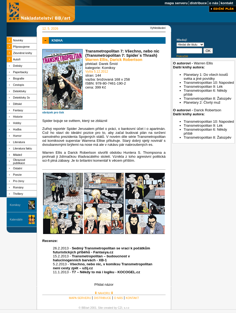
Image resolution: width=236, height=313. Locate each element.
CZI (120, 307)
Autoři (16, 59)
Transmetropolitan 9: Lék (203, 87)
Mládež (17, 154)
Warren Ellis (96, 60)
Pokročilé (182, 56)
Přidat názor (103, 284)
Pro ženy (18, 181)
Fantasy (18, 110)
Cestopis (18, 84)
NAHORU (104, 293)
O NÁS (118, 297)
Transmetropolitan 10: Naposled (209, 83)
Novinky (18, 40)
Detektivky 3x (21, 97)
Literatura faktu (22, 148)
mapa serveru (176, 3)
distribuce (198, 3)
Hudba (17, 129)
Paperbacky (20, 72)
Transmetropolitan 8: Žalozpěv (207, 98)
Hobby (17, 123)
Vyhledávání (158, 27)
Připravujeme (21, 46)
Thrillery (18, 193)
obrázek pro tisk (53, 112)
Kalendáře (16, 219)
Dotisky (17, 65)
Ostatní (17, 168)
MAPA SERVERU (80, 297)
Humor (17, 135)
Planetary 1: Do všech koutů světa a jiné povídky (206, 77)
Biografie (18, 78)
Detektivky (19, 91)
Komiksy (15, 204)
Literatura (19, 142)
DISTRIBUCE (102, 297)
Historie (18, 116)
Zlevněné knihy (22, 53)
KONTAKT (132, 297)
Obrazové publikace (19, 161)
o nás (213, 3)
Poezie (17, 174)
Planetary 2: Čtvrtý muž (202, 102)
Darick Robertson (126, 60)
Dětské (17, 103)
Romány (18, 187)
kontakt (227, 3)
